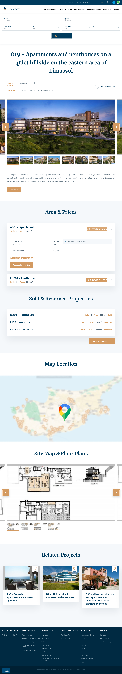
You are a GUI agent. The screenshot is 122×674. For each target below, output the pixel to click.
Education (84, 652)
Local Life (84, 642)
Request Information (21, 265)
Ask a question (69, 2)
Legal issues (45, 638)
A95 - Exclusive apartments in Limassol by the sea (20, 597)
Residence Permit (66, 635)
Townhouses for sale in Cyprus (29, 646)
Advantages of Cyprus (87, 635)
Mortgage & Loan (46, 648)
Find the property (105, 642)
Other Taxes (45, 645)
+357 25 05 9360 (83, 2)
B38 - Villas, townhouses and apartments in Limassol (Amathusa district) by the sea (100, 599)
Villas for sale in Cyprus (29, 642)
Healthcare (84, 655)
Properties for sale (65, 9)
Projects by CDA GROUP (49, 9)
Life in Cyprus (107, 9)
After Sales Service (47, 655)
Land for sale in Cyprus (29, 650)
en (94, 2)
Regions (83, 645)
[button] (5, 127)
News (82, 662)
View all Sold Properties (101, 341)
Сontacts (103, 635)
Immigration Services (94, 9)
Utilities (43, 652)
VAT (42, 642)
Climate (83, 638)
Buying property (80, 9)
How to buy (44, 635)
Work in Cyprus (65, 638)
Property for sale (27, 635)
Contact (117, 9)
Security (83, 648)
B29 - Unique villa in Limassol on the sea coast (60, 596)
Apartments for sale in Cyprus (31, 638)
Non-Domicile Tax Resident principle (50, 659)
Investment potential (87, 659)
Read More (14, 189)
